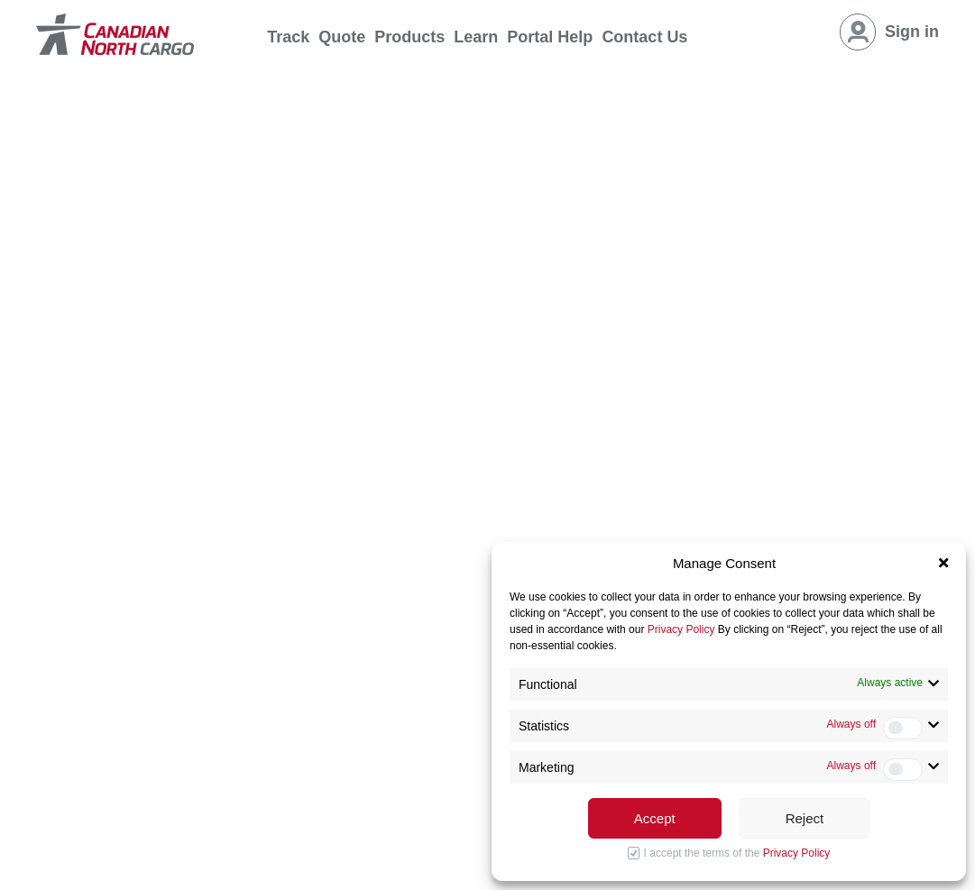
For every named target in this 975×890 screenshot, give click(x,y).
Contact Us (644, 37)
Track (288, 37)
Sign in (912, 32)
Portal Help (550, 37)
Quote (341, 37)
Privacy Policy (681, 629)
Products (409, 37)
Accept (655, 818)
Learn (476, 37)
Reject (805, 818)
